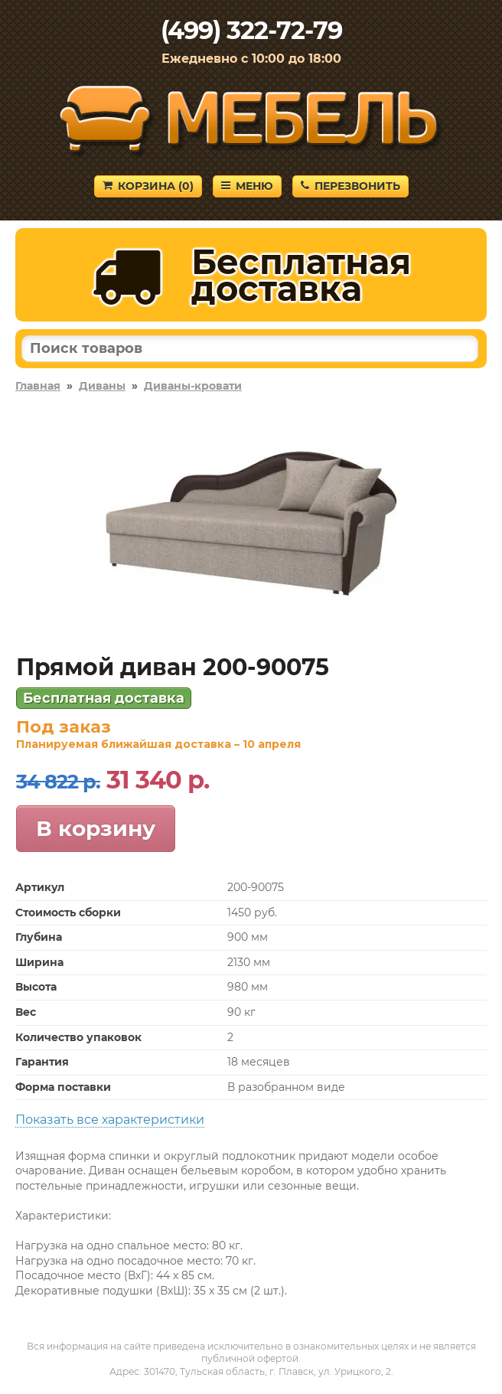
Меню (247, 186)
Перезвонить (350, 186)
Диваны (102, 386)
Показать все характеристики (109, 1119)
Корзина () (148, 186)
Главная (37, 386)
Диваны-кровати (193, 386)
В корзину (95, 828)
